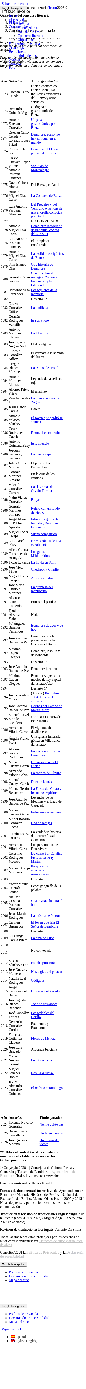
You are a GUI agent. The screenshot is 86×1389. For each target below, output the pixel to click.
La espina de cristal (44, 368)
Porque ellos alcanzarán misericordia (40, 870)
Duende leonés (41, 782)
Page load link (12, 1329)
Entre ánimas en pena (46, 812)
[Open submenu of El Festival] (25, 21)
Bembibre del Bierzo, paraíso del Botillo (46, 151)
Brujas (35, 499)
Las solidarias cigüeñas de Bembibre (47, 255)
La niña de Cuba (42, 938)
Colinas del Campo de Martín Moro (46, 708)
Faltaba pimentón (43, 963)
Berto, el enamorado (45, 433)
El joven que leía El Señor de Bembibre (45, 924)
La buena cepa (41, 454)
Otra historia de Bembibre (42, 266)
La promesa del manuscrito (42, 589)
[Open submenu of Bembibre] (24, 52)
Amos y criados (42, 578)
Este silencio (40, 443)
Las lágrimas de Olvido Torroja (42, 489)
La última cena (41, 1060)
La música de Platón (45, 915)
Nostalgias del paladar (46, 971)
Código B (38, 980)
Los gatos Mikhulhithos (40, 553)
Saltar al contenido (15, 4)
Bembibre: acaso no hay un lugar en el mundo (45, 138)
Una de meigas (41, 823)
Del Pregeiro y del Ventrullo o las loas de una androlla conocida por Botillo (46, 210)
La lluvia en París (43, 562)
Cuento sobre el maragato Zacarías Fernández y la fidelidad (44, 279)
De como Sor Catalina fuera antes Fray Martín (46, 857)
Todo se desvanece (44, 1004)
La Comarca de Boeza (46, 195)
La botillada (39, 308)
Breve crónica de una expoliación (46, 543)
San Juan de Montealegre (40, 168)
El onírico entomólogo (47, 1088)
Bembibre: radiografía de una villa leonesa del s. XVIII (46, 230)
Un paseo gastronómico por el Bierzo (45, 123)
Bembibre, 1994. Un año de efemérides (45, 697)
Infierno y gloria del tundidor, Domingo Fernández (45, 523)
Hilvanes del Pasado (45, 991)
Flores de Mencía (43, 1038)
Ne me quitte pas (51, 1124)
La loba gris (39, 333)
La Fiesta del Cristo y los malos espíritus (46, 790)
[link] (42, 1252)
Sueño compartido (44, 534)
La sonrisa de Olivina (46, 773)
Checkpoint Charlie (45, 569)
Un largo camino (51, 1133)
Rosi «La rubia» (42, 1073)
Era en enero (40, 320)
